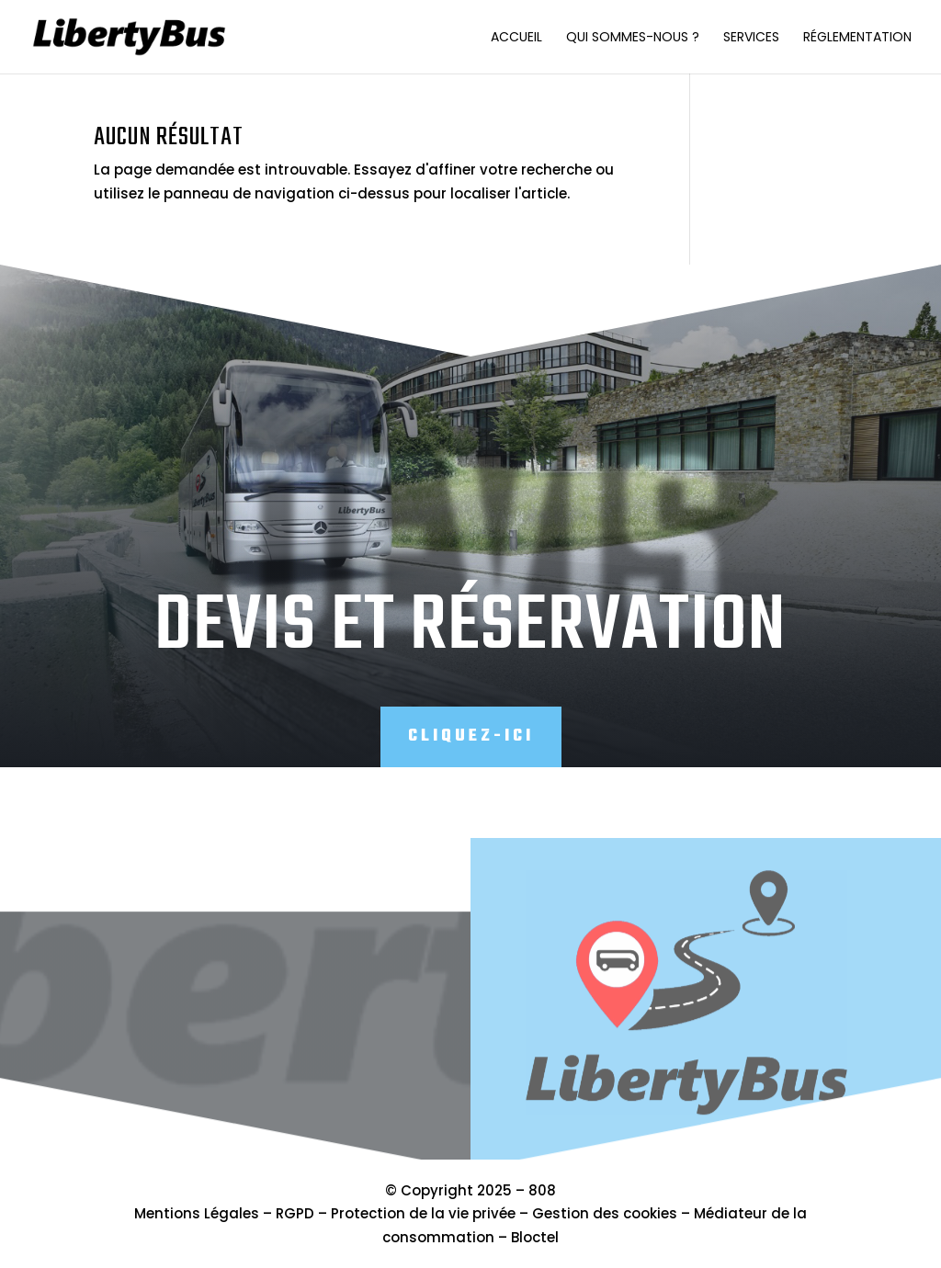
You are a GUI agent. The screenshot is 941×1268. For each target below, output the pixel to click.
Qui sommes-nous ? (632, 38)
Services (751, 38)
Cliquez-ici (471, 736)
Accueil (516, 38)
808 (542, 1190)
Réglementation (857, 38)
